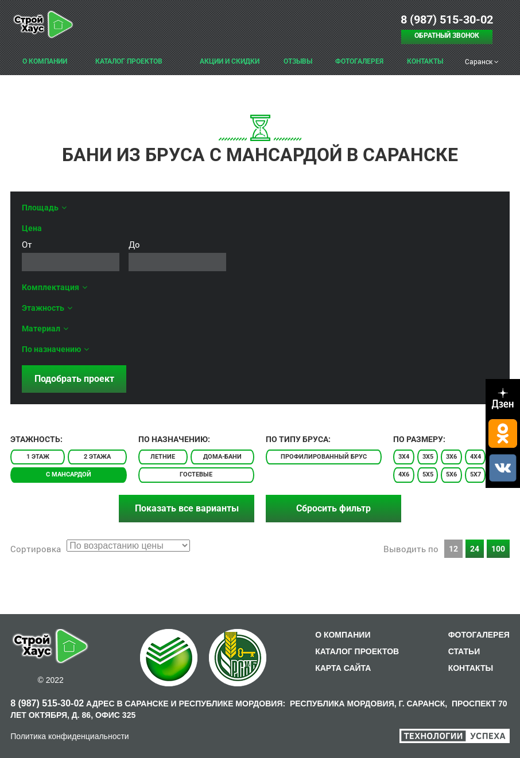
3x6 (451, 456)
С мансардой (68, 474)
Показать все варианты (187, 508)
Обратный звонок (446, 36)
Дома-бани (222, 456)
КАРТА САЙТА (343, 668)
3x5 (427, 456)
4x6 (403, 474)
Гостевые (196, 474)
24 (474, 548)
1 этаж (37, 456)
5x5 (427, 474)
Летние (162, 456)
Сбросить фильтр (333, 508)
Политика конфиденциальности (69, 736)
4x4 (475, 456)
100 (498, 548)
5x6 (451, 474)
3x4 (403, 456)
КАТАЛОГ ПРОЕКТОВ (357, 651)
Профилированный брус (324, 456)
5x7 (475, 474)
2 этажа (97, 456)
